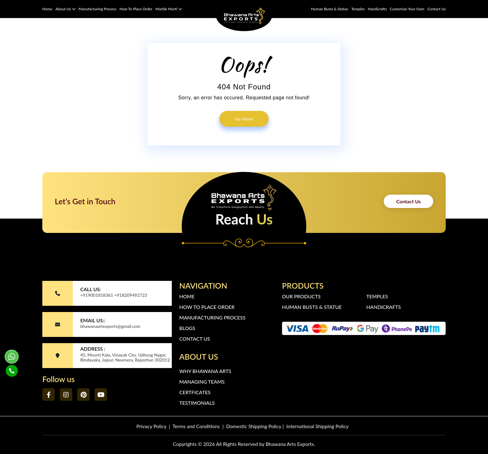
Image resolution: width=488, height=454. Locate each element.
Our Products (301, 296)
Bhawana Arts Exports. (290, 444)
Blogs (187, 328)
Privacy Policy (151, 426)
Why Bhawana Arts (205, 371)
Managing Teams (202, 382)
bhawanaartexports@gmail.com (110, 326)
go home (244, 118)
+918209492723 (130, 295)
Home (47, 9)
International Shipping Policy (317, 426)
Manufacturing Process (97, 9)
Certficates (195, 392)
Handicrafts (377, 9)
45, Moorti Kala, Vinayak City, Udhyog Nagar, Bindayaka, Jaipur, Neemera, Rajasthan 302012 (125, 357)
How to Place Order (136, 9)
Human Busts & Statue (329, 9)
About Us (65, 9)
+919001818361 (96, 295)
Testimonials (197, 403)
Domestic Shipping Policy (253, 426)
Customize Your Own (407, 9)
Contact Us (436, 9)
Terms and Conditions (196, 426)
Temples (358, 9)
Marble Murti (169, 9)
